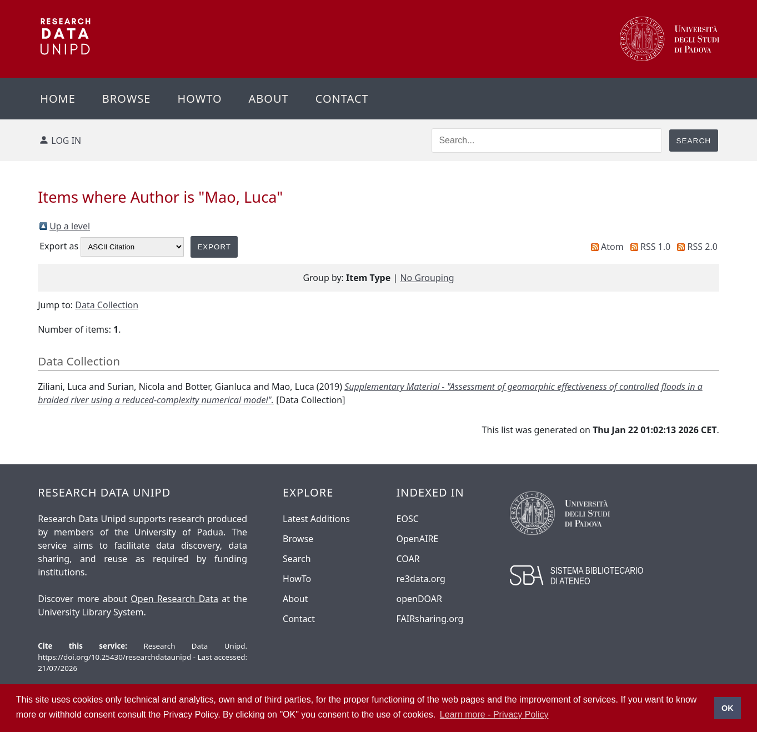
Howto (199, 98)
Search (297, 559)
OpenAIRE (418, 539)
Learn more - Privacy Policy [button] (494, 714)
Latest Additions (316, 519)
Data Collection (106, 305)
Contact (342, 98)
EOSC (408, 519)
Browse (126, 98)
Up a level (69, 226)
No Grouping (427, 278)
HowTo (297, 579)
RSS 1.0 (655, 246)
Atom (612, 246)
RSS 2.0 (703, 246)
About (269, 98)
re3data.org (421, 579)
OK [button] (727, 708)
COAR (408, 559)
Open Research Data (174, 599)
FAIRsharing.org (430, 619)
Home (58, 98)
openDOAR (419, 599)
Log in (66, 140)
